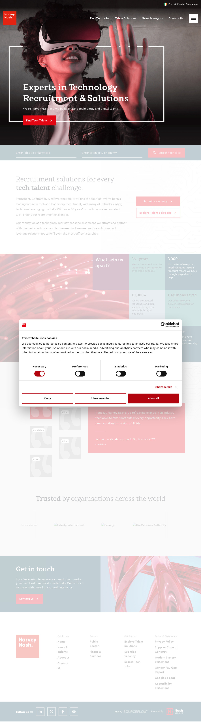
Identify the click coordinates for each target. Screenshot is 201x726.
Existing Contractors (187, 4)
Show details (163, 386)
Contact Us (175, 18)
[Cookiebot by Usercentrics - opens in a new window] (163, 325)
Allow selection (100, 398)
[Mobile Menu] (193, 18)
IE (169, 4)
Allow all (153, 398)
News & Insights (152, 18)
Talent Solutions (125, 18)
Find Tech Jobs (99, 18)
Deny (47, 398)
